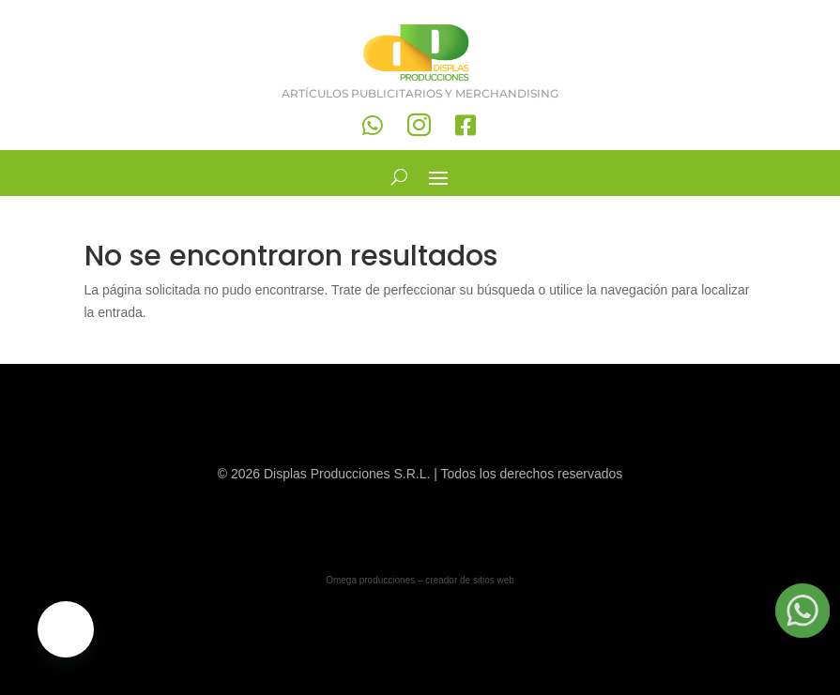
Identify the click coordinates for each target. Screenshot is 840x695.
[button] (66, 629)
